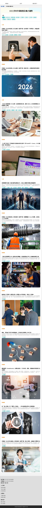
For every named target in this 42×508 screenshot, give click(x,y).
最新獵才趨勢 (3, 497)
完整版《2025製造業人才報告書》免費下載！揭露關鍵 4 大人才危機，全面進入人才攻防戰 (20, 217)
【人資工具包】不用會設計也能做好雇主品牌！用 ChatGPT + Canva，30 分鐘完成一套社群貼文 (21, 144)
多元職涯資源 (3, 490)
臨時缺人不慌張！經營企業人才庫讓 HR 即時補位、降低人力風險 (17, 294)
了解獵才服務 (3, 495)
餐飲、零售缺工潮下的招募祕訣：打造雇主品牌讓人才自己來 (16, 332)
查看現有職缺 (3, 487)
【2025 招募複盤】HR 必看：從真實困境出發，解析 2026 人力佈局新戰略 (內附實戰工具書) (21, 104)
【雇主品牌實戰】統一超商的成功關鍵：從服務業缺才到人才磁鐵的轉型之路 (20, 256)
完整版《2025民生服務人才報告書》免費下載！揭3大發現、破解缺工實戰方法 (21, 441)
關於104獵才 (3, 501)
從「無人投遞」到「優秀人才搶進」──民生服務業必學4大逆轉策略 (18, 406)
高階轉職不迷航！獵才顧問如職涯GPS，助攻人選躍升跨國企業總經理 (19, 183)
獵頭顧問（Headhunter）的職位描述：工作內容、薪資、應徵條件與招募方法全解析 (21, 369)
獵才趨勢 (2, 6)
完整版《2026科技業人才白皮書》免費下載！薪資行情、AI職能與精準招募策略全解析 (20, 68)
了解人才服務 (3, 489)
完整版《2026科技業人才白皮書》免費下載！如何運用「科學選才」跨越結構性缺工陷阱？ (20, 29)
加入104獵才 (3, 503)
